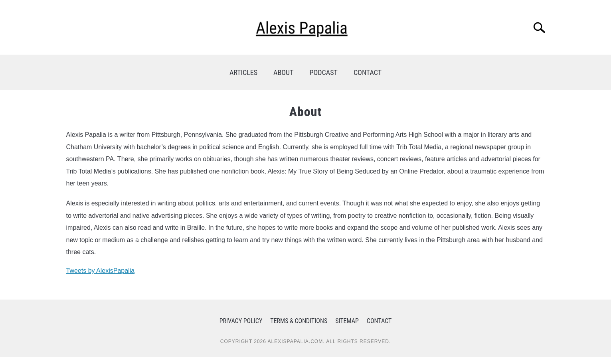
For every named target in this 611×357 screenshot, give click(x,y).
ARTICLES (243, 72)
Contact (379, 321)
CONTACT (368, 72)
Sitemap (347, 321)
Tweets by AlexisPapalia (100, 270)
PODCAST (324, 72)
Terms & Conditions (298, 321)
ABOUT (283, 72)
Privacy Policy (241, 321)
